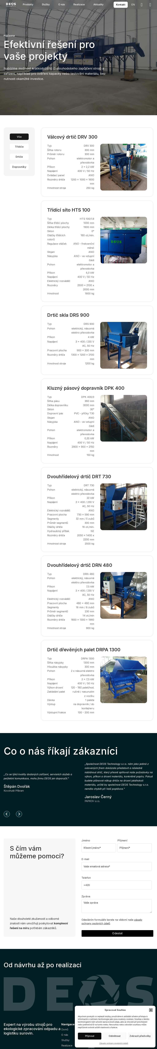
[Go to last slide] (7, 814)
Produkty (28, 4)
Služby (46, 4)
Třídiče (19, 146)
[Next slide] (19, 814)
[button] (150, 1010)
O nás (61, 4)
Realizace (79, 4)
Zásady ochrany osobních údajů (113, 1043)
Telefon (86, 877)
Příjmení (122, 840)
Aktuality (98, 4)
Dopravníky (19, 166)
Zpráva (86, 896)
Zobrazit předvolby (140, 1035)
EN (133, 4)
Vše (19, 136)
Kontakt (120, 4)
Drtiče (19, 156)
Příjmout (89, 1035)
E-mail (85, 859)
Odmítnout (115, 1035)
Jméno (86, 840)
